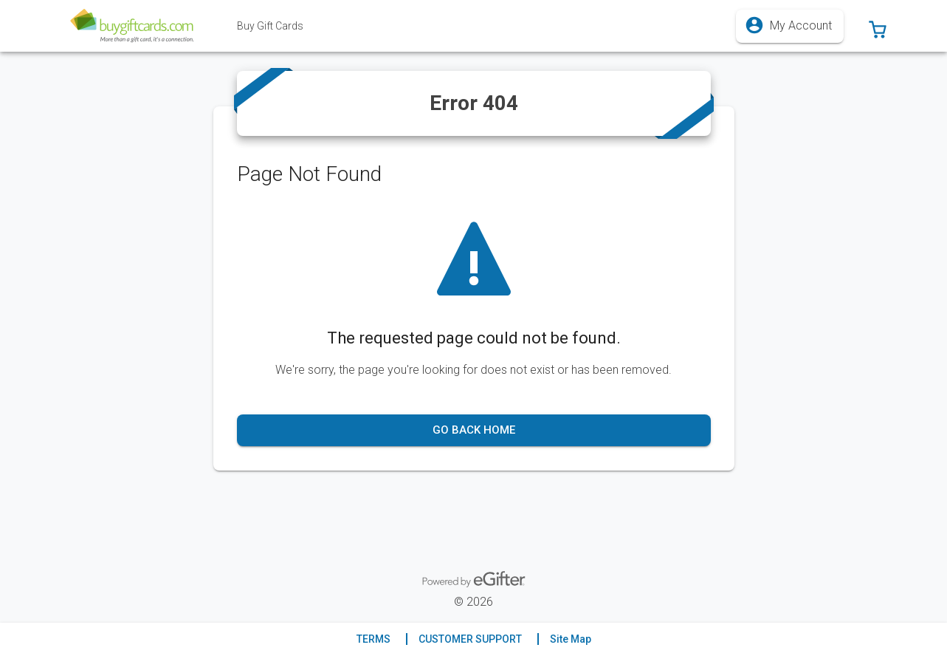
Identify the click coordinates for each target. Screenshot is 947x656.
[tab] (270, 25)
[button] (877, 26)
